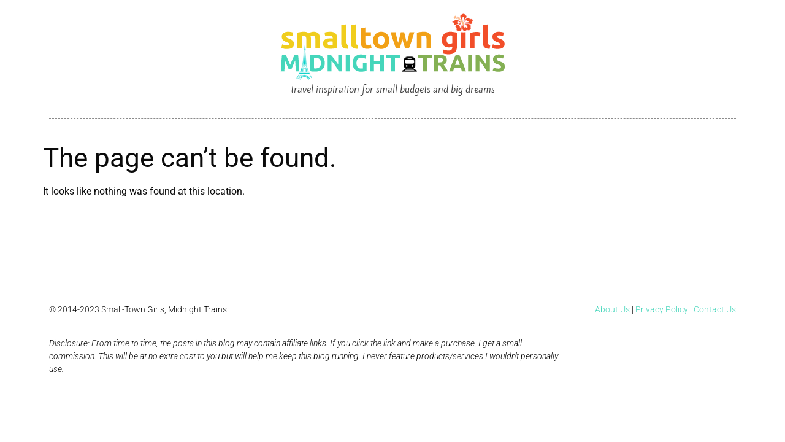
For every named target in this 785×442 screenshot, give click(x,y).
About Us (612, 309)
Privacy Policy (661, 309)
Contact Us (715, 309)
